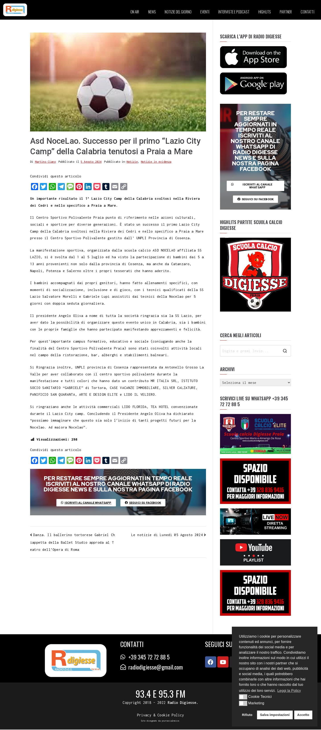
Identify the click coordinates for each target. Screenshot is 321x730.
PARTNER (286, 12)
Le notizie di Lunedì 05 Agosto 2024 (167, 535)
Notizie (132, 162)
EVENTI (204, 12)
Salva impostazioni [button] (275, 715)
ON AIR (134, 12)
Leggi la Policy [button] (289, 691)
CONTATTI (307, 12)
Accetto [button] (303, 715)
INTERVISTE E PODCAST (233, 12)
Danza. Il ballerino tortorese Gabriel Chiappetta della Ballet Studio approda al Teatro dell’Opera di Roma (72, 542)
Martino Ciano (45, 162)
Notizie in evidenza (156, 162)
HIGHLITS (264, 12)
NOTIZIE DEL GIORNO (178, 12)
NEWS (152, 12)
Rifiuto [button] (247, 715)
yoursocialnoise (170, 721)
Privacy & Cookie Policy (160, 715)
